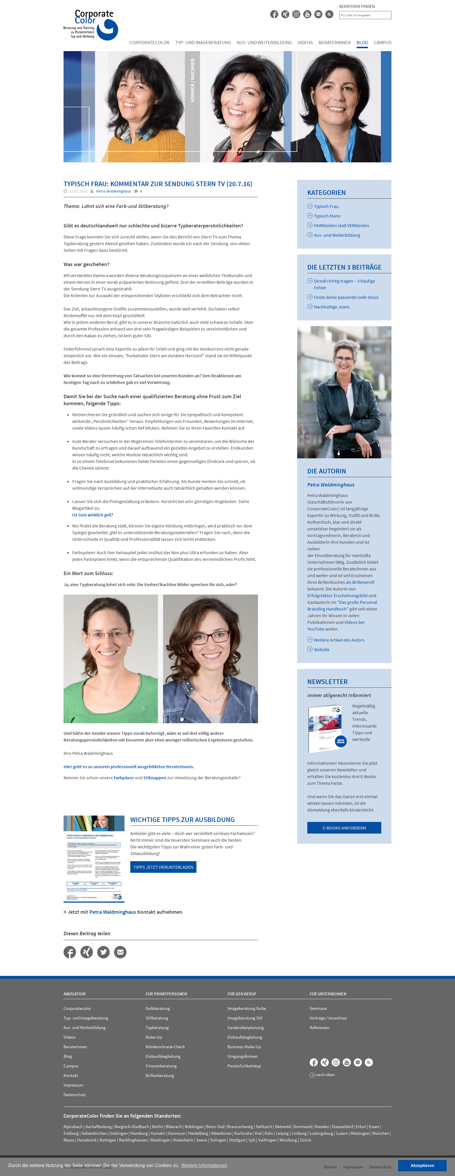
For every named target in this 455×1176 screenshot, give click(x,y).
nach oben (322, 1075)
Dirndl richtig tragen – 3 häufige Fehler (341, 284)
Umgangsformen (243, 1056)
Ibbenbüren (221, 1133)
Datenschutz (75, 1094)
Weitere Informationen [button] (204, 1165)
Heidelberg (198, 1133)
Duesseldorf (342, 1126)
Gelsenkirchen (94, 1133)
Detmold (282, 1126)
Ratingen (108, 1140)
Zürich (305, 1140)
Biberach (174, 1126)
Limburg (299, 1133)
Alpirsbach (73, 1126)
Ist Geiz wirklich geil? (92, 515)
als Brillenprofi (360, 582)
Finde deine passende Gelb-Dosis (343, 297)
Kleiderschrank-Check (165, 1046)
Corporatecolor (149, 42)
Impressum (73, 1085)
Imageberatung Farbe (247, 1008)
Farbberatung (158, 1008)
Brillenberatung (160, 1075)
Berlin (157, 1126)
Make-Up (154, 1037)
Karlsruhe (243, 1133)
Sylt (251, 1140)
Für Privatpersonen (166, 994)
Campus (382, 42)
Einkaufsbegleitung (163, 1056)
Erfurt (361, 1126)
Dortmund (302, 1126)
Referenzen (319, 1027)
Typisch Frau (323, 206)
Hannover (176, 1133)
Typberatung (157, 1027)
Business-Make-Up (244, 1046)
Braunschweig (240, 1126)
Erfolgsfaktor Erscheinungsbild (338, 595)
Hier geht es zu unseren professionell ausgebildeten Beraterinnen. (129, 766)
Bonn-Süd (215, 1126)
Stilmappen (154, 777)
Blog (362, 42)
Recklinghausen (133, 1140)
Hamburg (139, 1133)
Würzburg (288, 1140)
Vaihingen (267, 1140)
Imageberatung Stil (245, 1018)
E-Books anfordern (344, 828)
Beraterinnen (335, 42)
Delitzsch (264, 1126)
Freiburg (71, 1133)
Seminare (318, 1008)
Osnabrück (87, 1140)
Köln (269, 1133)
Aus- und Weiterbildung (264, 42)
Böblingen (194, 1126)
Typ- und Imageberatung (203, 42)
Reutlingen (160, 1140)
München (380, 1133)
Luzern (342, 1133)
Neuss (69, 1140)
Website (318, 649)
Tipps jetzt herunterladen (163, 867)
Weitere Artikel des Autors (335, 640)
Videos (305, 42)
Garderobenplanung (246, 1027)
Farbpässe (124, 777)
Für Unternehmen (328, 994)
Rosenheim (183, 1140)
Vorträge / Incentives (328, 1018)
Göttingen (119, 1133)
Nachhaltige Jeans (328, 307)
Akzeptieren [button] (422, 1165)
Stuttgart (237, 1140)
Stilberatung (157, 1018)
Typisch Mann (324, 216)
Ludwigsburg (321, 1133)
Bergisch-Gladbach (132, 1126)
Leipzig (282, 1133)
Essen (374, 1126)
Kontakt (71, 1075)
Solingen (218, 1140)
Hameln (158, 1133)
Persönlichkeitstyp (244, 1066)
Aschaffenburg (99, 1126)
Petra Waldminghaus (113, 191)
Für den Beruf (242, 994)
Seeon (201, 1140)
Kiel (258, 1133)
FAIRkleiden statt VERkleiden (338, 225)
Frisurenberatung (161, 1066)
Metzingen (360, 1133)
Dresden (322, 1126)
